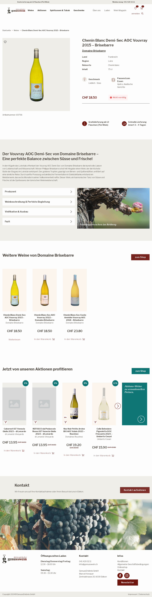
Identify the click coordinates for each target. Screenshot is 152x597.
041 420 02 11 (129, 2)
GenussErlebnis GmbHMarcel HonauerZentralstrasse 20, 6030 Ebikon (93, 574)
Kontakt (120, 570)
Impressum (132, 594)
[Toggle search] (142, 13)
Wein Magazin (120, 10)
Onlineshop (122, 567)
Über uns (97, 10)
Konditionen (122, 561)
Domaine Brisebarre (94, 50)
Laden (107, 10)
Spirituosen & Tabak (60, 10)
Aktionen (41, 10)
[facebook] (120, 575)
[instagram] (127, 575)
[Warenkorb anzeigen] (141, 8)
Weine (31, 10)
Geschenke (79, 10)
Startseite (6, 30)
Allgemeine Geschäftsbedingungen (133, 564)
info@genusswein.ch (88, 564)
